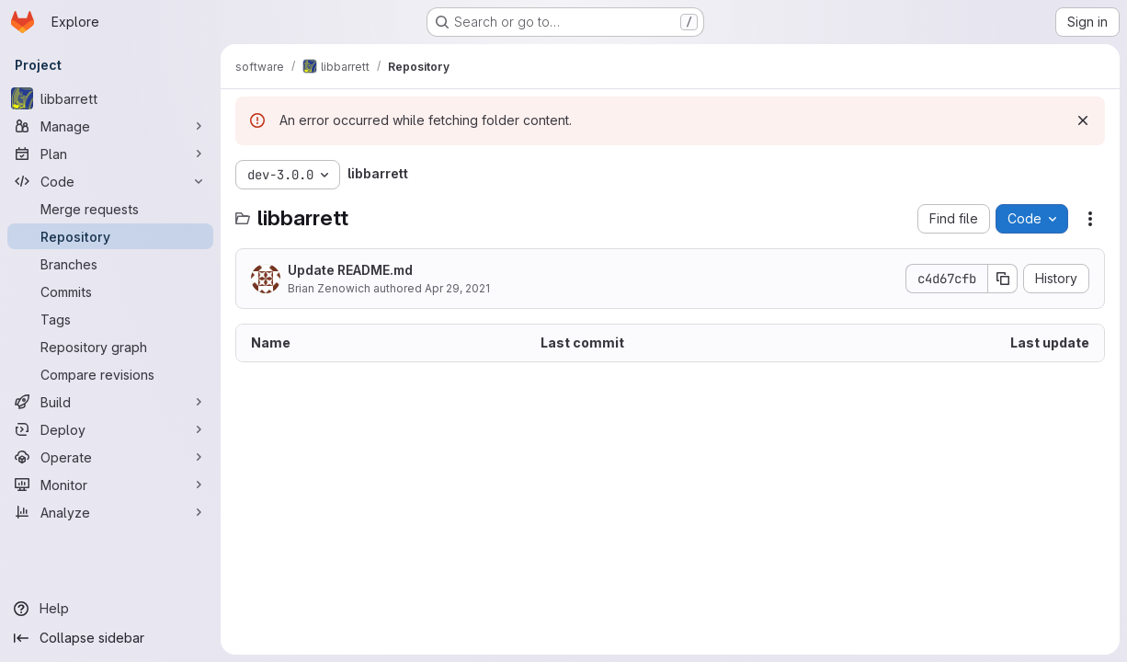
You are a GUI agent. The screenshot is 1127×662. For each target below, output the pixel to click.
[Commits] (110, 291)
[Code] (110, 181)
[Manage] (110, 126)
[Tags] (110, 319)
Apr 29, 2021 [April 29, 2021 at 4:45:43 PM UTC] (457, 288)
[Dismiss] (1083, 120)
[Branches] (110, 264)
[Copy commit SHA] (1003, 278)
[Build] (110, 402)
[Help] (110, 609)
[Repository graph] (110, 347)
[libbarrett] (110, 98)
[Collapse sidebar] (110, 638)
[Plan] (110, 153)
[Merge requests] (110, 209)
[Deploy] (110, 429)
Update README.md (350, 270)
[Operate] (110, 457)
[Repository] (110, 236)
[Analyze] (110, 512)
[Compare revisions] (110, 374)
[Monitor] (110, 484)
